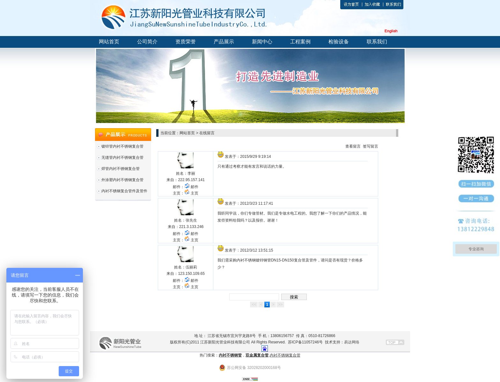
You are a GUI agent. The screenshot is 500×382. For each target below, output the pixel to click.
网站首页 (109, 41)
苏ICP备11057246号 (305, 342)
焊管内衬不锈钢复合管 (120, 168)
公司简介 (147, 41)
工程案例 (300, 41)
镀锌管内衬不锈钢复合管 (122, 146)
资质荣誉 (185, 41)
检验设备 (338, 41)
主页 (191, 193)
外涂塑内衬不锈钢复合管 (122, 180)
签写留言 (370, 146)
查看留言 (353, 146)
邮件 (191, 187)
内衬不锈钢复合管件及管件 (124, 191)
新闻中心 (262, 41)
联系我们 (377, 41)
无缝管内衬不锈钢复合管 (122, 157)
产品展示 (224, 41)
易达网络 (351, 342)
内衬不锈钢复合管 (285, 355)
